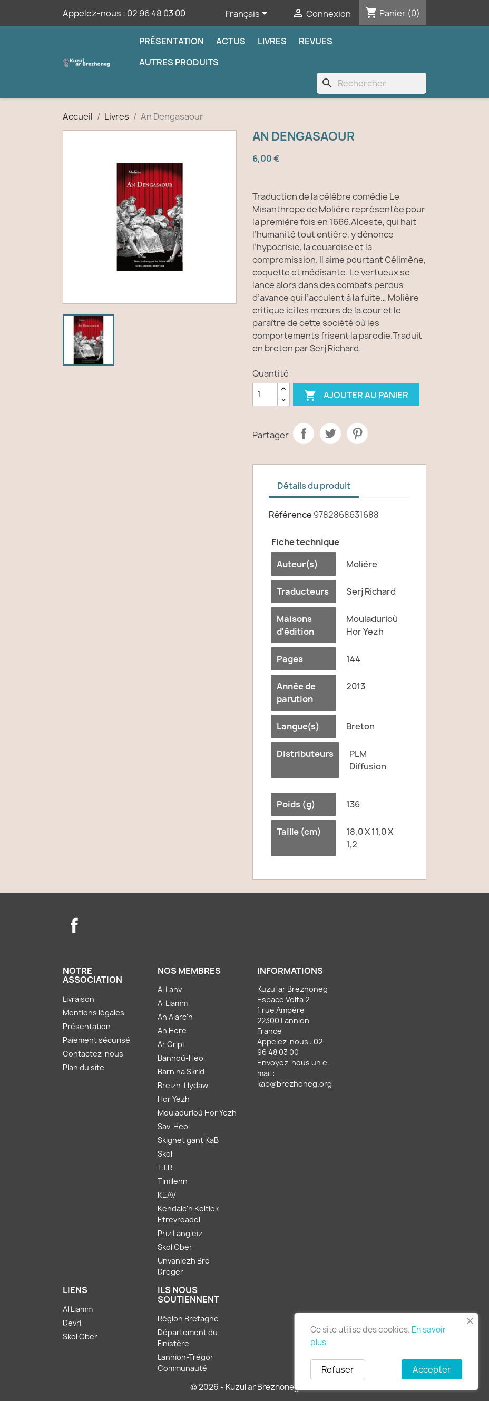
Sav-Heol (174, 1126)
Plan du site (83, 1067)
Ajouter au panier (356, 395)
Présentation (171, 41)
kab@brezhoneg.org (294, 1084)
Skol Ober (175, 1247)
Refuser (337, 1369)
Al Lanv (170, 989)
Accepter (432, 1369)
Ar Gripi (171, 1044)
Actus (231, 41)
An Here (172, 1030)
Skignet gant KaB (188, 1140)
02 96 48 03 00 (156, 13)
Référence (290, 514)
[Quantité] (265, 394)
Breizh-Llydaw (183, 1085)
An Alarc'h (175, 1017)
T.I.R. (166, 1167)
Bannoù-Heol (181, 1058)
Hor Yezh (174, 1099)
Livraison (78, 999)
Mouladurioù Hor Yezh (197, 1113)
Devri (72, 1323)
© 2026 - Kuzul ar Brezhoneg (244, 1387)
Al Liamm (173, 1003)
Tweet (330, 433)
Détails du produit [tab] (313, 485)
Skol (165, 1154)
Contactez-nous (93, 1054)
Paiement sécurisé (96, 1040)
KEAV (167, 1195)
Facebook (74, 925)
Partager (303, 433)
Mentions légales (93, 1013)
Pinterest (357, 433)
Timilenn (173, 1181)
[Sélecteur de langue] (248, 14)
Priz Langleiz (180, 1233)
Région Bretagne (188, 1319)
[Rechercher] (371, 83)
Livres (272, 41)
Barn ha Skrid (181, 1072)
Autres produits (179, 62)
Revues (315, 41)
